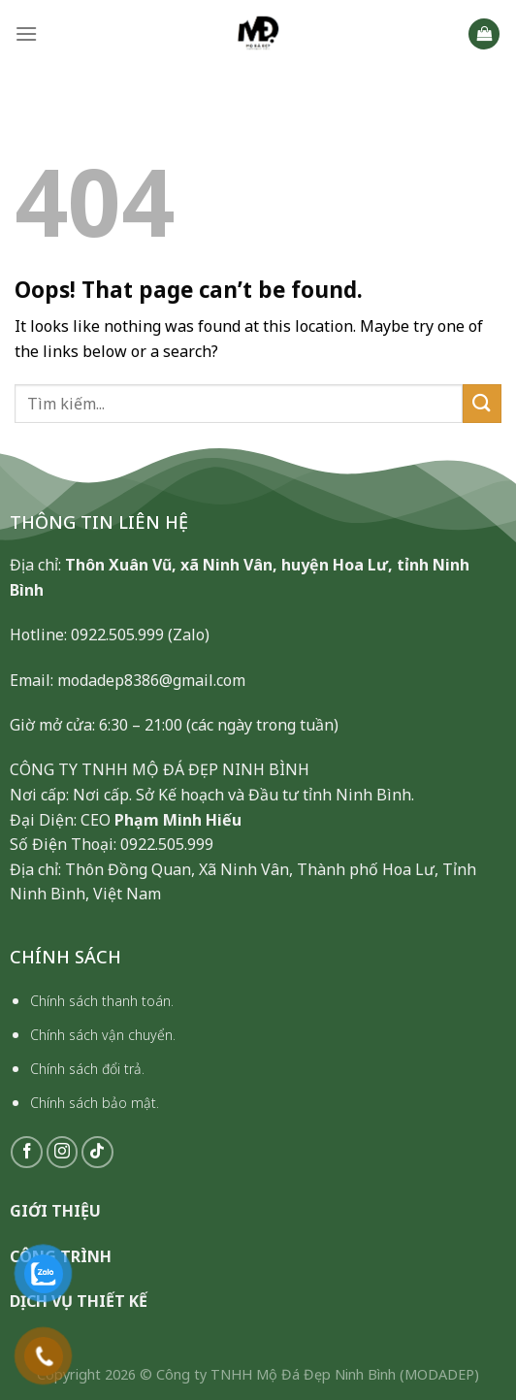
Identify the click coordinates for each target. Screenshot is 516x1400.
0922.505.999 (117, 634)
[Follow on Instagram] (63, 1152)
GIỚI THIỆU (55, 1210)
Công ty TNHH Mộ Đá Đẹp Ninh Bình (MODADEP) (317, 1374)
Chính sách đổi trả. (87, 1068)
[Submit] (482, 403)
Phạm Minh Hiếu (178, 819)
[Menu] (26, 33)
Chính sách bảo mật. (94, 1102)
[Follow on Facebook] (27, 1152)
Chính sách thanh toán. (102, 1001)
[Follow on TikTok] (97, 1152)
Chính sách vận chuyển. (103, 1035)
